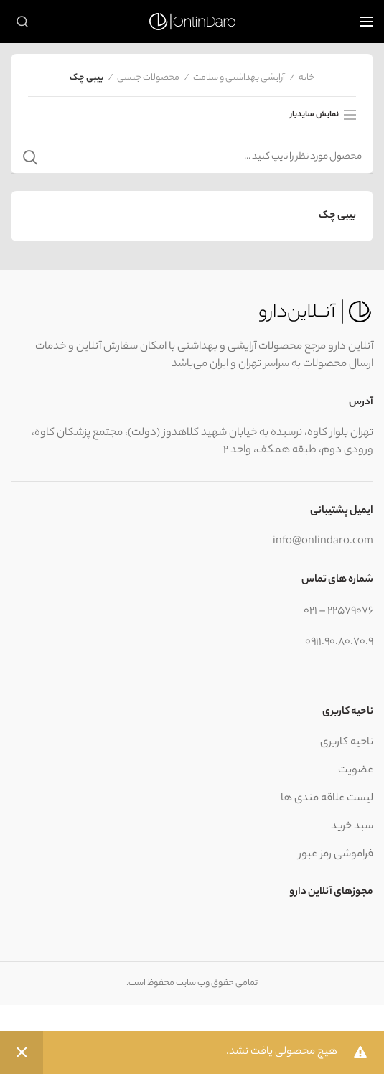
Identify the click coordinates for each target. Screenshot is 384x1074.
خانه (306, 78)
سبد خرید (352, 827)
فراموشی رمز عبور (336, 855)
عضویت (355, 771)
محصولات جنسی (148, 78)
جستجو (30, 157)
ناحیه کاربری (346, 743)
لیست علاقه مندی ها (327, 799)
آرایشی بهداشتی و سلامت (239, 78)
